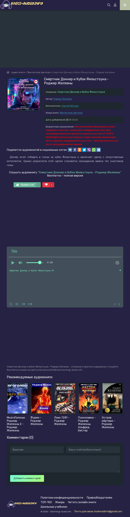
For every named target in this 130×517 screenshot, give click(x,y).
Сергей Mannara (70, 106)
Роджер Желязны (62, 99)
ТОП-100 (46, 502)
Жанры (59, 502)
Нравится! (28, 185)
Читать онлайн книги (82, 502)
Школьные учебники (54, 506)
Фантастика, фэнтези (71, 113)
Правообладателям (99, 497)
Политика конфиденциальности (62, 497)
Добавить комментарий (27, 478)
